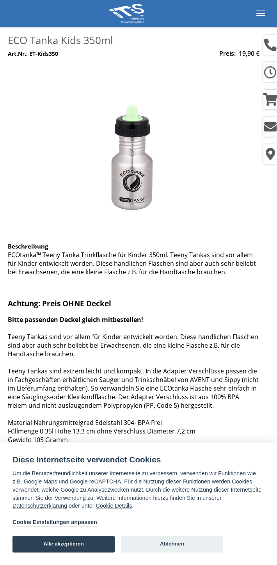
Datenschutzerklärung (39, 506)
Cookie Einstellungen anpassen (54, 522)
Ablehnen (172, 544)
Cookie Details (114, 506)
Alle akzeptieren (63, 544)
